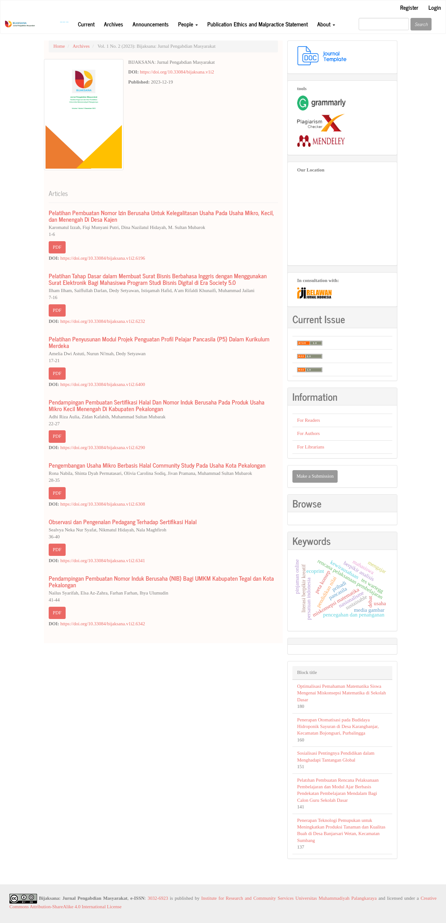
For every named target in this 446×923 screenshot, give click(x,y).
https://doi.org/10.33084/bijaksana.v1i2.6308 (102, 504)
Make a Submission (315, 476)
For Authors (308, 433)
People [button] (188, 24)
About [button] (326, 24)
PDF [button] (57, 247)
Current (86, 24)
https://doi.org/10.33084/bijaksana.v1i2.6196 (102, 258)
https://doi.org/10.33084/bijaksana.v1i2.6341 (102, 560)
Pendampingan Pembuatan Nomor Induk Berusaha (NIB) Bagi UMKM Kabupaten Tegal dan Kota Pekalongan (161, 581)
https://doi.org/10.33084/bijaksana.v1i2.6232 (102, 321)
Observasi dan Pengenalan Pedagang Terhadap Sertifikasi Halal (123, 521)
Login (434, 7)
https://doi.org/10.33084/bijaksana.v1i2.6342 (102, 623)
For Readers (308, 420)
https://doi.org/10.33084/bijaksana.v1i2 (177, 71)
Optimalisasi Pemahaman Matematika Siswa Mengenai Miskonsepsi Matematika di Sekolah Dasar (341, 693)
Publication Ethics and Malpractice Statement (257, 24)
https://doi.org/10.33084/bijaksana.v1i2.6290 (102, 447)
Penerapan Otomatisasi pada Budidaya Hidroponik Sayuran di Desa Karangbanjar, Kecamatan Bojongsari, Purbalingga (338, 726)
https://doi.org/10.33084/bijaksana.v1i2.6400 (102, 384)
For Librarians (310, 446)
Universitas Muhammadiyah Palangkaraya (336, 898)
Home (59, 46)
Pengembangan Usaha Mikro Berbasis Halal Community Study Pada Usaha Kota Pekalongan (157, 465)
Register (409, 7)
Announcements (151, 24)
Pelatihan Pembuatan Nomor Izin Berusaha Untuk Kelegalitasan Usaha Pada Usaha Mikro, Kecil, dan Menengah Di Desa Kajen (161, 216)
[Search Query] (384, 24)
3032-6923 (158, 898)
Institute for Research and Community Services (247, 898)
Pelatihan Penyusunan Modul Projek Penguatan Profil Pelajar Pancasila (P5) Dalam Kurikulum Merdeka (159, 342)
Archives (113, 24)
